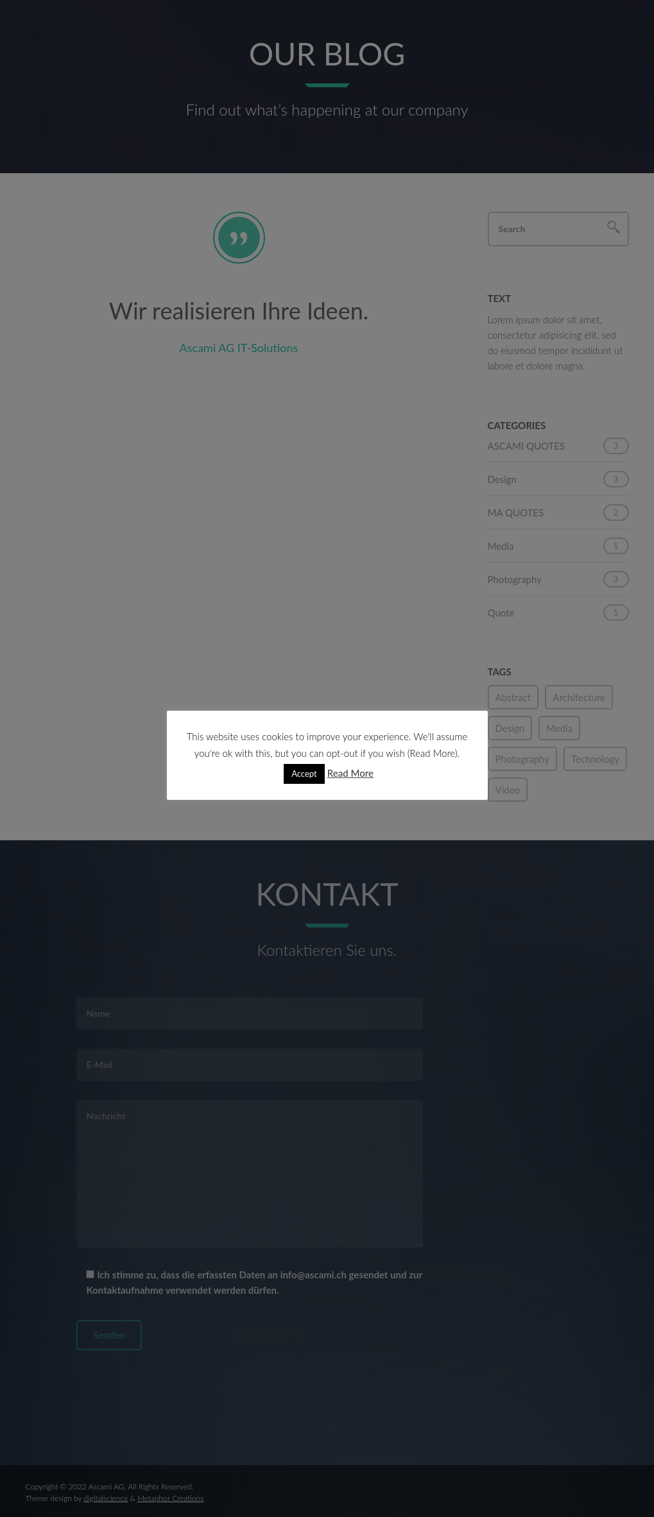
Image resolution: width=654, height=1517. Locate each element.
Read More (350, 773)
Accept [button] (304, 773)
